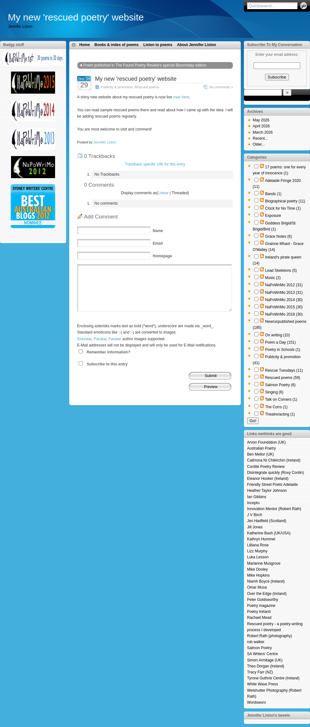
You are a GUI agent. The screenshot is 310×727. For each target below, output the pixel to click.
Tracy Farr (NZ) (260, 672)
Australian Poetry (261, 448)
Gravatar (84, 339)
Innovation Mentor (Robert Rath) (274, 509)
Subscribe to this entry (107, 364)
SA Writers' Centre (262, 654)
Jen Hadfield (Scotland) (266, 521)
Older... (259, 144)
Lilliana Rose (258, 545)
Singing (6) (274, 392)
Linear (163, 193)
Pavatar (100, 339)
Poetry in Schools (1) (282, 349)
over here (181, 97)
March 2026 (263, 132)
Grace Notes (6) (278, 236)
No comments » (221, 87)
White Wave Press (262, 684)
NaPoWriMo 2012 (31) (283, 285)
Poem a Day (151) (280, 342)
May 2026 (261, 120)
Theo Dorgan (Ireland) (265, 666)
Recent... (260, 138)
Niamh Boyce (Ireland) (266, 581)
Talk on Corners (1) (281, 399)
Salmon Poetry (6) (280, 385)
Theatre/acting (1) (280, 414)
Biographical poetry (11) (285, 201)
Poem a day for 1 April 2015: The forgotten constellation (180, 71)
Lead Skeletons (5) (281, 270)
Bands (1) (273, 194)
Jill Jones (254, 527)
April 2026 (261, 126)
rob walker (255, 642)
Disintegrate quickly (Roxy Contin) (275, 472)
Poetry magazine (261, 605)
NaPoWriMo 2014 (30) (283, 300)
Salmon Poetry (259, 648)
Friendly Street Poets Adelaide (272, 484)
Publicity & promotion (116, 87)
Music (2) (272, 278)
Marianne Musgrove (263, 563)
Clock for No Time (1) (283, 208)
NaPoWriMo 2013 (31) (283, 292)
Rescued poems (146, 87)
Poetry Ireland (259, 611)
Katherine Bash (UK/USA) (268, 533)
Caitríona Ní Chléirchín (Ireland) (273, 460)
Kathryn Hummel (261, 539)
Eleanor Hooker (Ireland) (267, 478)
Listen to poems (157, 45)
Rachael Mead (259, 617)
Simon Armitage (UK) (265, 660)
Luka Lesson (257, 557)
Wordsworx (256, 702)
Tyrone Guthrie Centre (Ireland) (273, 678)
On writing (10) (277, 335)
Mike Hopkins (258, 575)
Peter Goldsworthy (262, 599)
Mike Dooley (257, 569)
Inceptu (253, 503)
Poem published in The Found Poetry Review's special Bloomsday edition (144, 65)
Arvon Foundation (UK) (266, 442)
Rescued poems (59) (282, 377)
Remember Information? (108, 352)
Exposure (273, 215)
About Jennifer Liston (196, 45)
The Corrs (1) (276, 407)
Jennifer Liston (104, 142)
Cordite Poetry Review (266, 466)
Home (84, 45)
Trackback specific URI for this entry (155, 164)
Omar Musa (257, 587)
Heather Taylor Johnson (267, 490)
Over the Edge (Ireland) (266, 593)
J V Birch (254, 515)
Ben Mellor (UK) (260, 454)
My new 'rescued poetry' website (76, 17)
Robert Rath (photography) (269, 636)
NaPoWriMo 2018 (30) (283, 314)
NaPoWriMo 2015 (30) (283, 307)
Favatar (115, 339)
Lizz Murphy (257, 551)
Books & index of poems (116, 45)
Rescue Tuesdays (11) (284, 370)
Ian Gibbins (256, 497)
